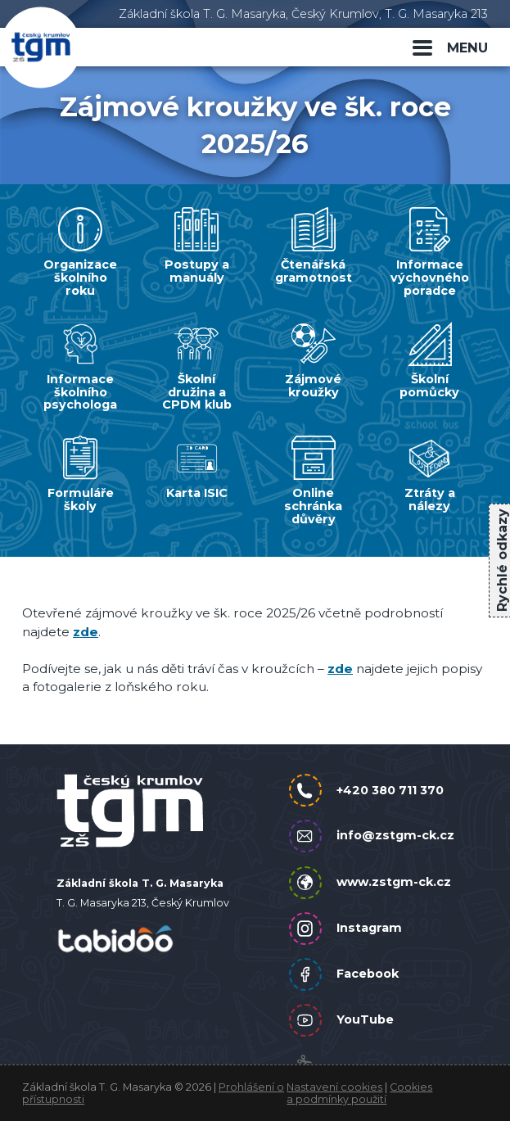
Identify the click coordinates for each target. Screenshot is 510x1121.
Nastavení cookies (334, 1087)
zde (85, 632)
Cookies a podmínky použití (359, 1093)
